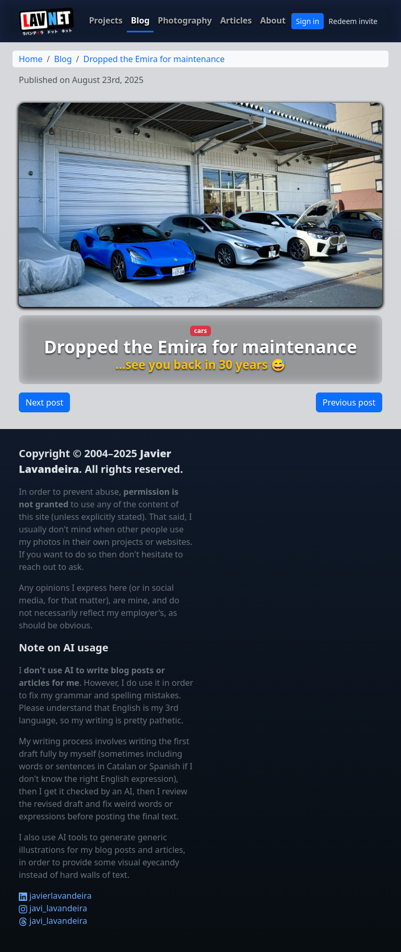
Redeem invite (353, 21)
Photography (184, 20)
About (273, 20)
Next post (44, 402)
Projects (105, 20)
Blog (140, 20)
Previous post (349, 402)
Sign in (307, 21)
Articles (236, 20)
